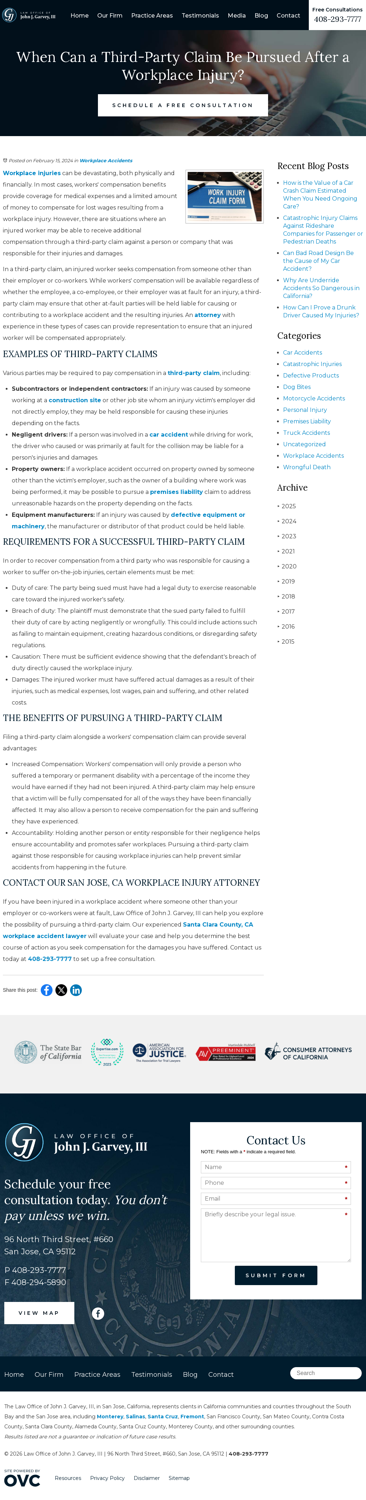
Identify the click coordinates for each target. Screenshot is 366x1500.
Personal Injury (305, 410)
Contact (288, 15)
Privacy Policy (107, 1478)
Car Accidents (302, 352)
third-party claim (194, 373)
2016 (286, 626)
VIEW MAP (39, 1313)
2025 (286, 506)
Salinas (135, 1416)
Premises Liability (307, 421)
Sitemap (179, 1478)
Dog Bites (297, 387)
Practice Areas (152, 15)
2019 (286, 581)
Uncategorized (304, 444)
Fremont (192, 1416)
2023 (286, 536)
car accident (168, 434)
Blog (261, 15)
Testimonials (200, 15)
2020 (287, 566)
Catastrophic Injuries (312, 364)
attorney (207, 315)
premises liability (176, 492)
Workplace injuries (32, 173)
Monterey (110, 1416)
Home (79, 15)
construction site (75, 400)
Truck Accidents (306, 432)
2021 (286, 551)
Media (237, 15)
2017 (286, 611)
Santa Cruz (163, 1416)
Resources (68, 1478)
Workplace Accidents (105, 160)
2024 (286, 521)
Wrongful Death (307, 467)
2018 (286, 596)
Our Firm (110, 15)
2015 (286, 641)
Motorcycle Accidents (314, 398)
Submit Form (276, 1275)
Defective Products (311, 375)
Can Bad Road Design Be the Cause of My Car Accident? (318, 261)
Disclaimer (147, 1478)
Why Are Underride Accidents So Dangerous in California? (321, 288)
